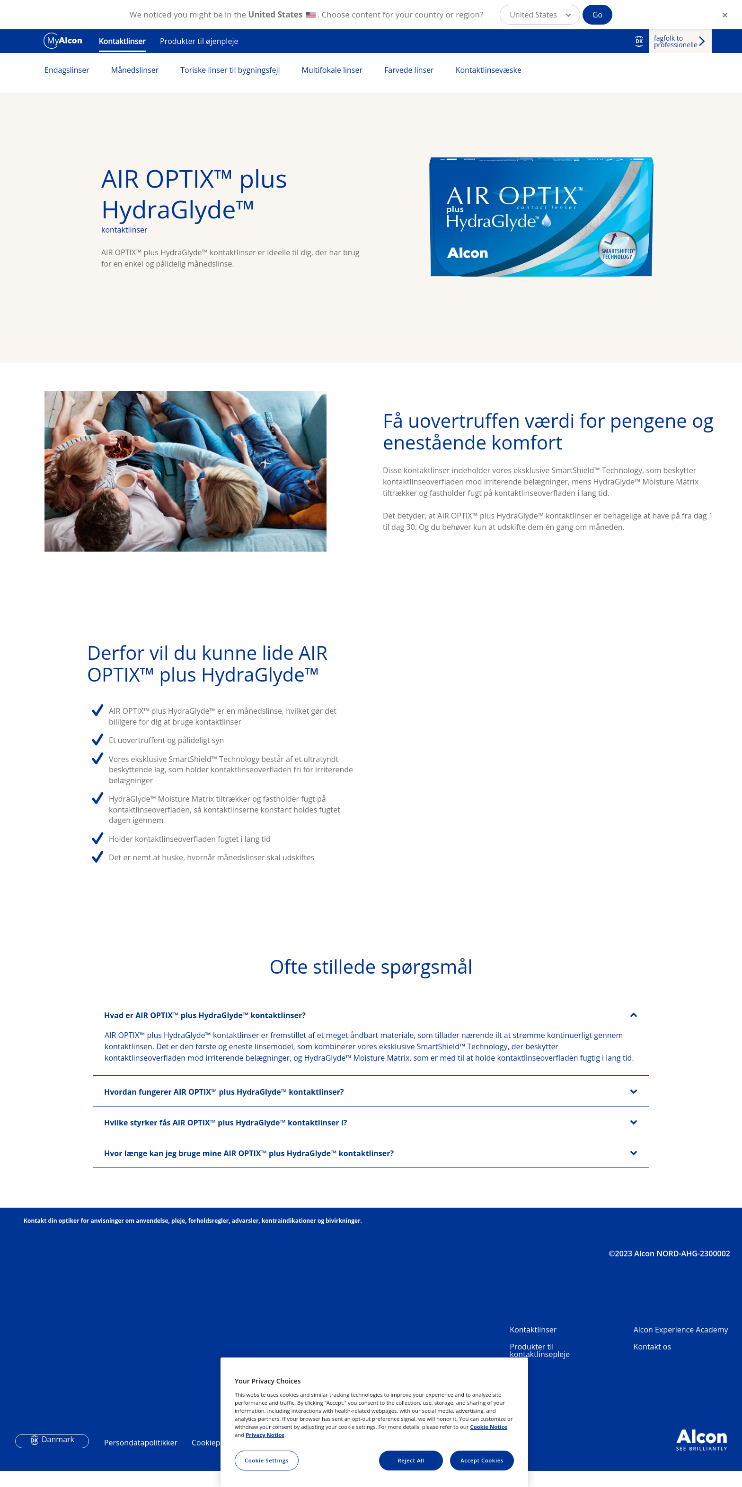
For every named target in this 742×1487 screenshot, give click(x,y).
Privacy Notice (265, 1434)
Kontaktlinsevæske (488, 70)
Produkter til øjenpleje (199, 41)
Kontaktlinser (122, 41)
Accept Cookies (482, 1460)
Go (597, 14)
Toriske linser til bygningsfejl (230, 70)
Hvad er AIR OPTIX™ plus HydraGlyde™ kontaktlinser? (205, 1031)
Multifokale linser (332, 70)
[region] (374, 1422)
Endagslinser (66, 70)
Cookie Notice (488, 1426)
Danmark (58, 1455)
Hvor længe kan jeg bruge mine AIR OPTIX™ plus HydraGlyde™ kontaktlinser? (249, 1169)
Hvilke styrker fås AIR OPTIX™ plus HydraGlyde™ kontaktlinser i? (225, 1138)
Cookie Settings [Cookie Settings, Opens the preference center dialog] (267, 1460)
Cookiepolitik (214, 1458)
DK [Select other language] (639, 41)
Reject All (411, 1460)
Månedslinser (135, 70)
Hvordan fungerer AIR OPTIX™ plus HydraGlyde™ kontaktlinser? (224, 1107)
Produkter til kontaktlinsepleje (540, 1366)
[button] (540, 15)
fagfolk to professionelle (676, 41)
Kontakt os (652, 1362)
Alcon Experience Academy (681, 1345)
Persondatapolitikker (140, 1458)
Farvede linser (409, 70)
